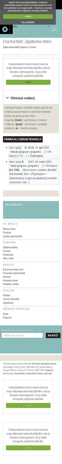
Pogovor (7, 317)
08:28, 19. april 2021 (39, 147)
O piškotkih (31, 373)
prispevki (35, 151)
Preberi (6, 295)
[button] (31, 98)
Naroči (53, 335)
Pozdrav (7, 232)
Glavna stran (9, 228)
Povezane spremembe (14, 273)
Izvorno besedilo (11, 298)
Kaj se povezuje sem (13, 269)
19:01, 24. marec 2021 (40, 161)
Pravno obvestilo (44, 373)
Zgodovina (8, 302)
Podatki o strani (11, 284)
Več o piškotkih (27, 22)
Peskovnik (8, 254)
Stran (5, 313)
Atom (8, 276)
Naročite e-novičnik (17, 330)
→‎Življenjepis (34, 156)
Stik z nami (8, 258)
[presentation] (24, 344)
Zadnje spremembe (12, 236)
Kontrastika (19, 373)
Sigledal (49, 370)
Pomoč (6, 251)
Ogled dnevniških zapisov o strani (19, 47)
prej (18, 147)
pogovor (24, 151)
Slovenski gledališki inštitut (44, 363)
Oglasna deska (10, 247)
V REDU (28, 16)
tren (12, 161)
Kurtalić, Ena (21, 174)
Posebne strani (10, 280)
